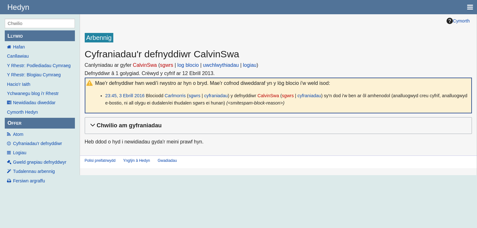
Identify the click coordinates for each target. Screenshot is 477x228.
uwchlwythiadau (221, 65)
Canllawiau (18, 56)
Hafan (19, 46)
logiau (250, 65)
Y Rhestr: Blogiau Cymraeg (34, 74)
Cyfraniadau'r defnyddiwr (37, 143)
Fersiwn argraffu (29, 180)
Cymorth (458, 21)
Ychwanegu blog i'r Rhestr (33, 93)
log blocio (188, 65)
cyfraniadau (216, 95)
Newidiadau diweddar (34, 102)
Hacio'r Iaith (18, 84)
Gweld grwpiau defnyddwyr (39, 162)
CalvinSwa (145, 65)
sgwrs (166, 65)
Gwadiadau (167, 160)
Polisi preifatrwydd (100, 160)
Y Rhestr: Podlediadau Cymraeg (39, 65)
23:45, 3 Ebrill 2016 (125, 95)
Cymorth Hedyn (22, 112)
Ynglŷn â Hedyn (136, 160)
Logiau (19, 152)
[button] (277, 125)
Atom (18, 134)
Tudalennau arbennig (34, 171)
